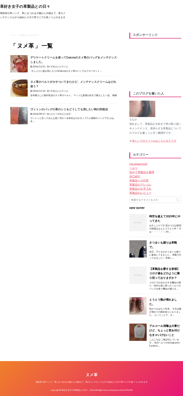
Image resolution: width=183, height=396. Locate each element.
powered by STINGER (123, 390)
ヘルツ (133, 168)
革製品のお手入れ (59, 66)
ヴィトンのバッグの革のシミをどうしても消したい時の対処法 (69, 109)
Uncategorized (138, 163)
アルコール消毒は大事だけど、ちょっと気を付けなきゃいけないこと (164, 330)
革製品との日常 (139, 180)
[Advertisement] (155, 63)
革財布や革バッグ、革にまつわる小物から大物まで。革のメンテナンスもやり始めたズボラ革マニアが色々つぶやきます (91, 382)
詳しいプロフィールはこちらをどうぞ (154, 140)
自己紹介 (134, 176)
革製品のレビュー (140, 192)
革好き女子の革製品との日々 (25, 7)
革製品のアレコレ (140, 184)
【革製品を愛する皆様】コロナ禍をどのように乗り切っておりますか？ (164, 273)
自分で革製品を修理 (60, 114)
